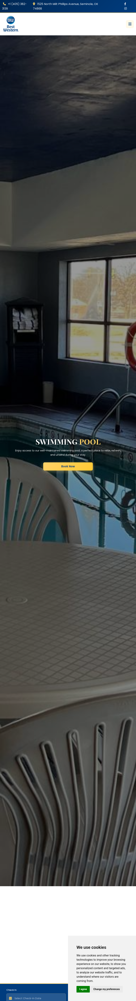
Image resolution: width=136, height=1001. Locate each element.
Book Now (68, 466)
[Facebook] (125, 4)
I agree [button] (83, 989)
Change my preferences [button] (106, 989)
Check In (11, 990)
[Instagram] (125, 8)
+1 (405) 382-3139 (14, 6)
